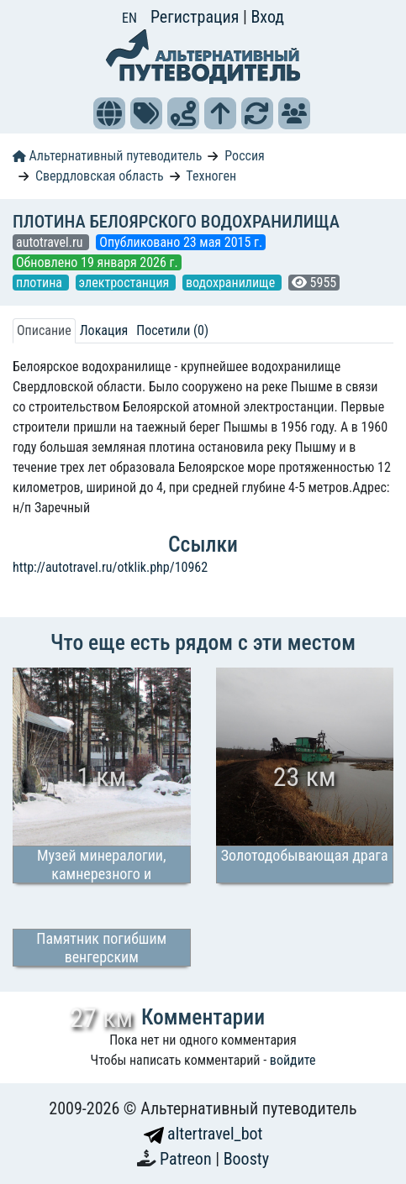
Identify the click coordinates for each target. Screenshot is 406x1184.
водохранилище (232, 283)
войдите (293, 1060)
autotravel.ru (51, 242)
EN (129, 18)
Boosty (246, 1159)
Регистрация (196, 17)
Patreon (187, 1159)
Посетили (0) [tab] (172, 330)
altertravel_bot (203, 1134)
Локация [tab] (104, 330)
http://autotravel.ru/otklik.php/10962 (110, 567)
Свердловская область (99, 176)
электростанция (125, 283)
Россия (244, 156)
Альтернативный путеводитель (107, 156)
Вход (267, 17)
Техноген (211, 176)
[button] (109, 113)
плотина (41, 283)
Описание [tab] (44, 330)
